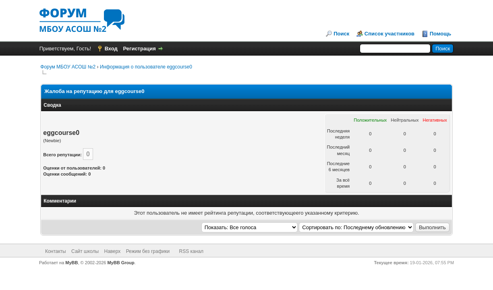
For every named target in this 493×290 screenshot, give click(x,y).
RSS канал (191, 251)
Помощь (440, 34)
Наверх (112, 251)
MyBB (71, 262)
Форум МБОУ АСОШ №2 (67, 67)
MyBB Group (120, 262)
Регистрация (139, 49)
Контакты (55, 251)
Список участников (389, 34)
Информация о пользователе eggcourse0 (146, 67)
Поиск (341, 34)
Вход (111, 49)
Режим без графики (148, 251)
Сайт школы (85, 251)
